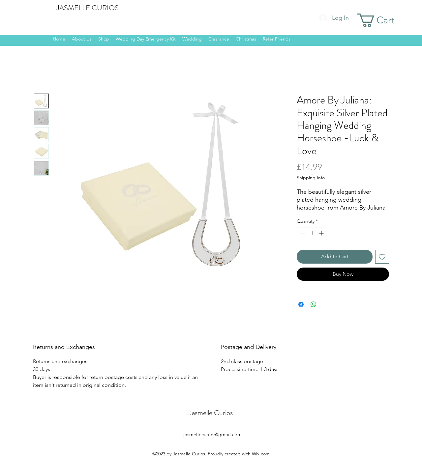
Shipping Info (311, 178)
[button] (384, 20)
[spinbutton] (312, 233)
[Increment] (322, 233)
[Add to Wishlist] (382, 257)
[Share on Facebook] (301, 304)
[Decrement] (302, 233)
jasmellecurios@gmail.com (212, 434)
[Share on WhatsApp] (313, 304)
